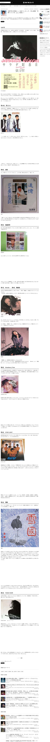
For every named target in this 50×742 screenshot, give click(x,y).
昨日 (42, 11)
